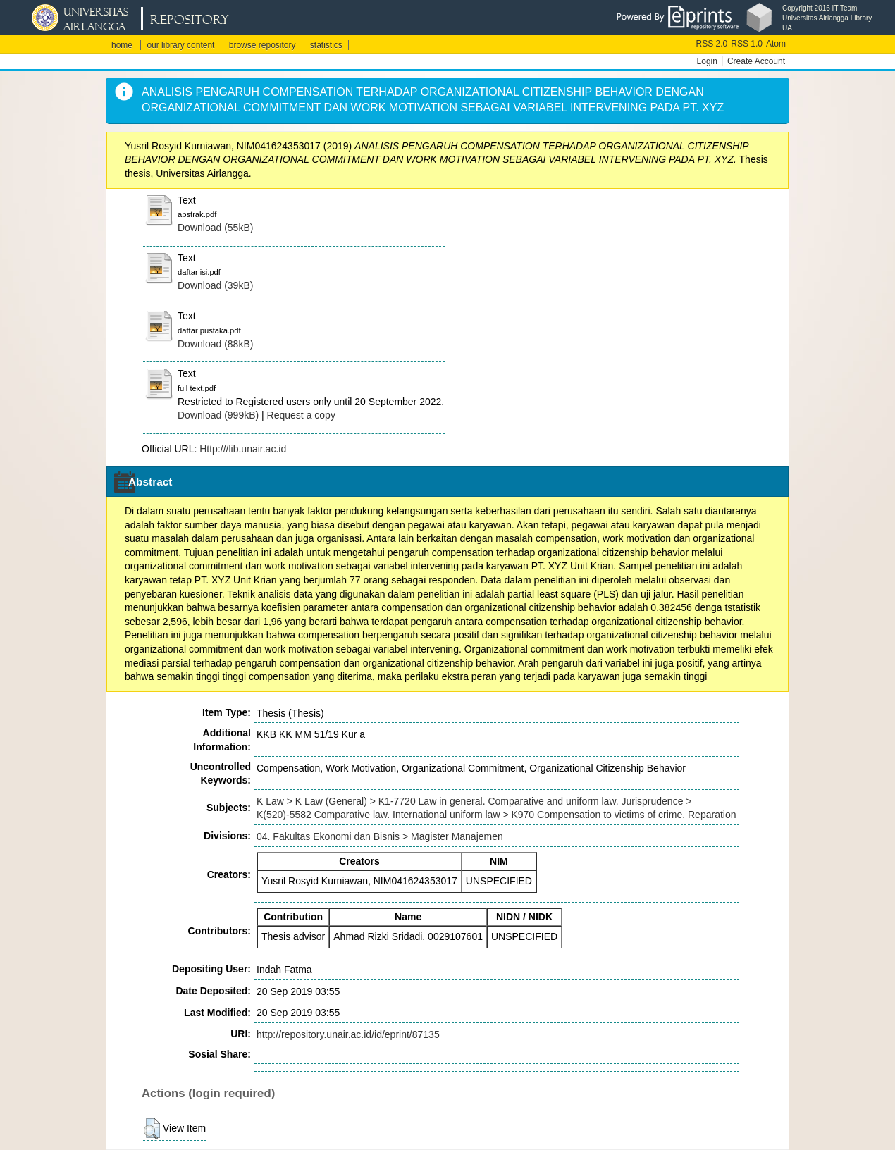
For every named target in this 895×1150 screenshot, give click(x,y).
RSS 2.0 (712, 44)
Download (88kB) (215, 344)
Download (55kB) (215, 227)
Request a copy (301, 415)
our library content (180, 45)
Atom (776, 44)
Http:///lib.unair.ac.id (242, 449)
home (121, 45)
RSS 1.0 (747, 44)
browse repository (262, 45)
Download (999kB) (218, 415)
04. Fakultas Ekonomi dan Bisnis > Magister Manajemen (380, 836)
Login (707, 61)
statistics (326, 45)
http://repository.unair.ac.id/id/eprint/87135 (348, 1034)
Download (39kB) (215, 285)
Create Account (756, 61)
